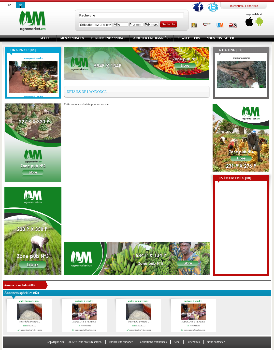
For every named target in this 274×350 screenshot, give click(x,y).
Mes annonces (72, 38)
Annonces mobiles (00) (19, 285)
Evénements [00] (234, 178)
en (10, 4)
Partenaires (193, 342)
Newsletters (188, 38)
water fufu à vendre (30, 301)
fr (20, 4)
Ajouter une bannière (152, 38)
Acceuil (46, 38)
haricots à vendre (84, 301)
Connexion (251, 6)
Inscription (236, 6)
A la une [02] (230, 50)
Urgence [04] (23, 50)
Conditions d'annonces (153, 342)
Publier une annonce (108, 38)
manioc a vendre (241, 58)
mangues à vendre (33, 58)
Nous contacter (220, 38)
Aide (176, 342)
